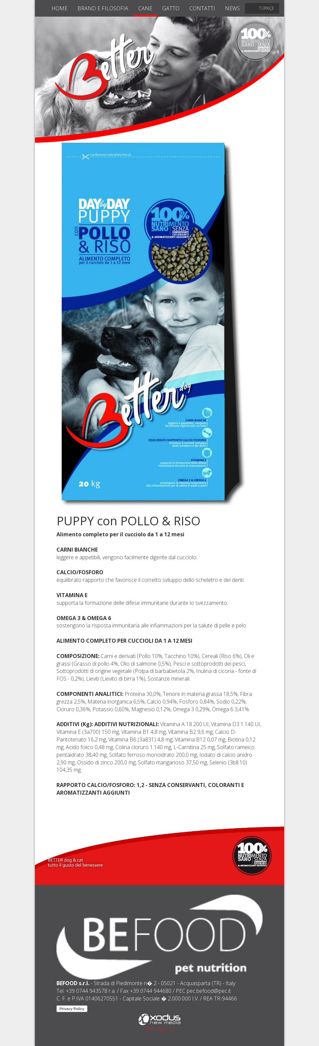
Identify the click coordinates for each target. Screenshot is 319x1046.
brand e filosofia (102, 8)
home (59, 8)
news (232, 8)
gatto (170, 8)
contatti (202, 8)
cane (145, 8)
